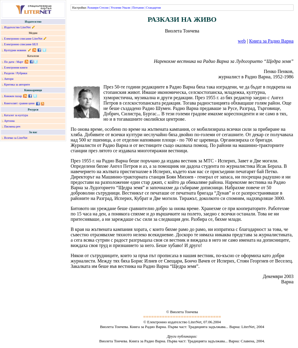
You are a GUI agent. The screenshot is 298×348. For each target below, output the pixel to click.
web (242, 41)
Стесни (103, 7)
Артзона (9, 120)
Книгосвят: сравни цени (19, 103)
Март (19, 61)
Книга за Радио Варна (271, 41)
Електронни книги (15, 67)
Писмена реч (12, 126)
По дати (9, 61)
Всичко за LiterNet (15, 137)
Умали (126, 7)
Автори (8, 78)
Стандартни (153, 7)
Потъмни (138, 7)
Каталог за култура (16, 115)
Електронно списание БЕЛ (21, 44)
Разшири (92, 7)
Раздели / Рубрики (15, 73)
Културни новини (15, 50)
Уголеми (116, 7)
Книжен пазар (13, 96)
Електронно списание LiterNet (23, 38)
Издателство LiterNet (17, 27)
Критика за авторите (17, 84)
